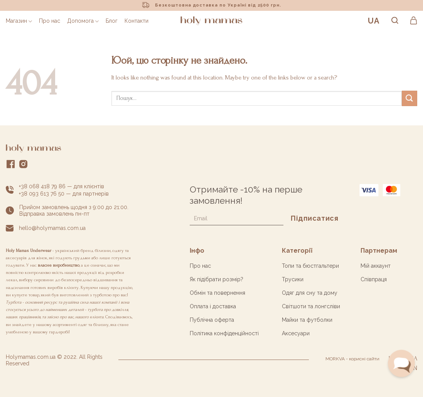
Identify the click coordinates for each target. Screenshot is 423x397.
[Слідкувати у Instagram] (23, 165)
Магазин (19, 21)
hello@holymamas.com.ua (52, 228)
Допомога (83, 21)
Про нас (49, 21)
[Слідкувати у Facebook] (11, 165)
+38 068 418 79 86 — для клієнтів (61, 186)
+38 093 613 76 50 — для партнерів (64, 193)
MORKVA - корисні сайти (352, 359)
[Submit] (409, 98)
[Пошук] (394, 21)
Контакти (136, 21)
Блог (112, 21)
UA (374, 20)
